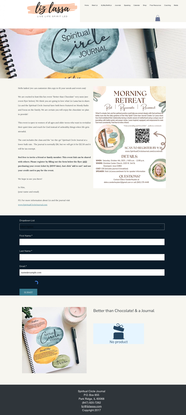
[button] (157, 18)
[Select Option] (92, 227)
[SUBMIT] (28, 292)
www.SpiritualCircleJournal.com (32, 204)
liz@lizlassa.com (91, 406)
